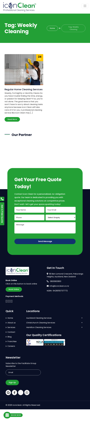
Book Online (14, 289)
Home (52, 28)
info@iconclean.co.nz (58, 286)
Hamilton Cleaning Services (38, 327)
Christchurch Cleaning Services (40, 322)
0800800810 (54, 281)
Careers (11, 346)
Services (11, 327)
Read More (12, 119)
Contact (11, 332)
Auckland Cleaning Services (39, 318)
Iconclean (17, 405)
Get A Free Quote (2, 214)
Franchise (12, 341)
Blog (9, 336)
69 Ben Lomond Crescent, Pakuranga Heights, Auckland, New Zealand (65, 275)
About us (12, 322)
